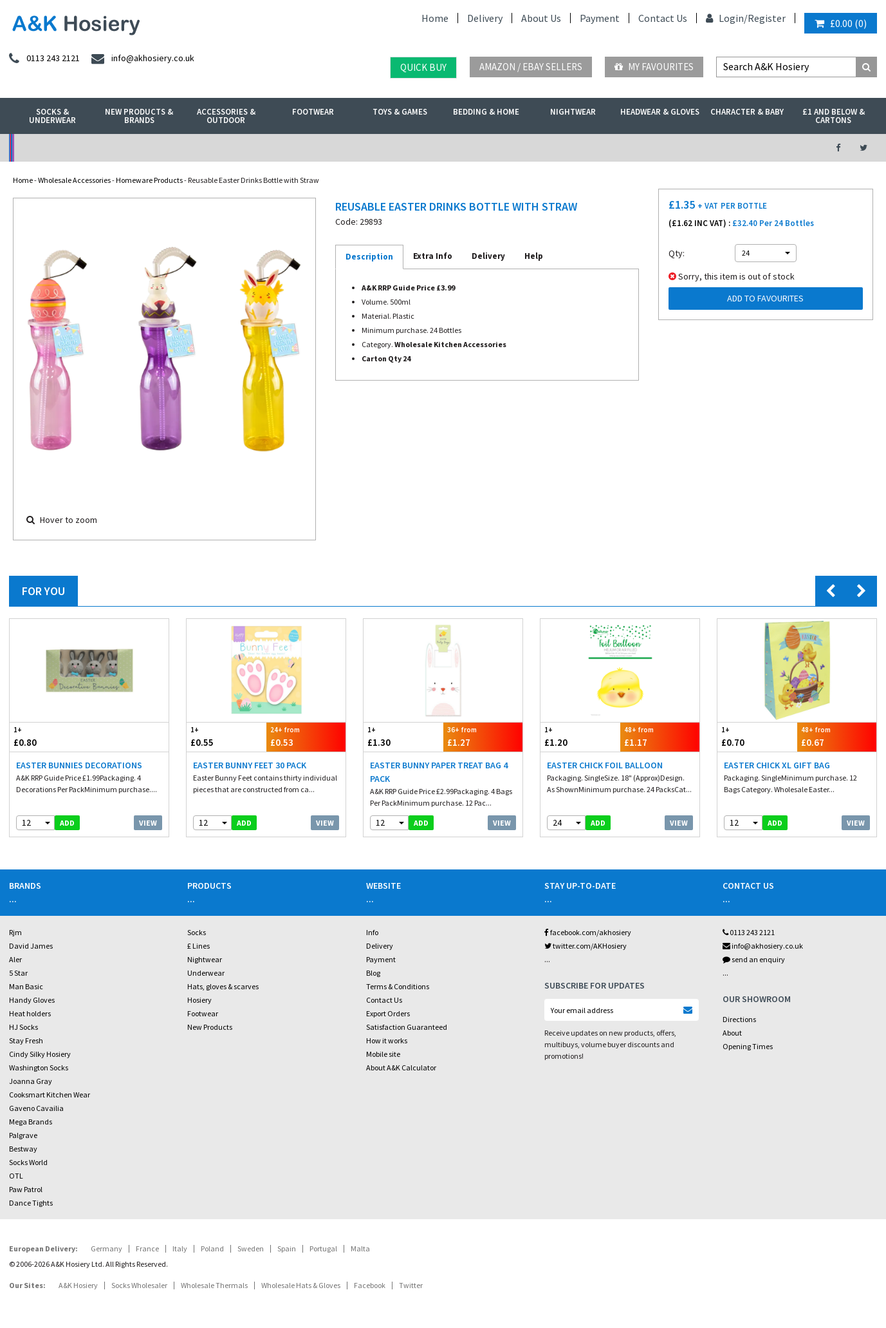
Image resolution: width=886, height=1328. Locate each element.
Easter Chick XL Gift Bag (777, 765)
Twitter (411, 1285)
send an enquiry (754, 959)
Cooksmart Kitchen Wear (49, 1094)
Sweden (250, 1248)
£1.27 (483, 736)
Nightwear (573, 111)
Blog (373, 973)
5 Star (18, 973)
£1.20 (580, 736)
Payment (600, 18)
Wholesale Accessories (74, 180)
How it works (386, 1040)
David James (31, 946)
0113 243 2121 (749, 932)
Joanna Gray (30, 1081)
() (841, 23)
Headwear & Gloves (659, 111)
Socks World (28, 1162)
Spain (286, 1248)
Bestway (23, 1148)
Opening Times (748, 1046)
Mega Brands (30, 1121)
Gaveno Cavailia (36, 1108)
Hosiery (199, 1000)
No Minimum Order (109, 147)
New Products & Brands (139, 116)
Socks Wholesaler (139, 1285)
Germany (106, 1248)
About (732, 1033)
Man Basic (26, 986)
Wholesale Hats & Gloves (300, 1285)
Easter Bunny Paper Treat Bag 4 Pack (439, 771)
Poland (212, 1248)
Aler (15, 959)
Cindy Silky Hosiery (40, 1054)
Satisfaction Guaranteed (406, 1027)
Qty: (677, 253)
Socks (196, 932)
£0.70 (757, 736)
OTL (16, 1176)
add (67, 823)
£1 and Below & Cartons (833, 116)
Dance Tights (31, 1203)
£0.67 (837, 736)
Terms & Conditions (397, 986)
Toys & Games (400, 111)
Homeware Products (149, 180)
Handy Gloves (32, 1000)
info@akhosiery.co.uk (763, 946)
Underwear (206, 973)
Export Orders (388, 1013)
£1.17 (660, 736)
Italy (179, 1248)
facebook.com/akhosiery (587, 932)
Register (767, 18)
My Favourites (654, 67)
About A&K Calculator (401, 1067)
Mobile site (383, 1054)
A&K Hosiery (78, 1285)
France (147, 1248)
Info (372, 932)
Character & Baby (747, 111)
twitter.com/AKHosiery (585, 946)
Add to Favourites (765, 298)
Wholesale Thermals (214, 1285)
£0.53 (306, 736)
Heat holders (30, 1013)
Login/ (727, 18)
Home (434, 18)
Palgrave (23, 1135)
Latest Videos (708, 147)
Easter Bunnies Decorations (79, 765)
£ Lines (198, 946)
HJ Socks (23, 1027)
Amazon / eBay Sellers (530, 67)
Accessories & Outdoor (226, 116)
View (148, 823)
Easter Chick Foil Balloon (605, 765)
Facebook (369, 1285)
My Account (308, 147)
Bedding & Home (486, 111)
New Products (209, 1027)
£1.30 (403, 736)
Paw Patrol (25, 1189)
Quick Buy (423, 67)
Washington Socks (38, 1067)
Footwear (313, 111)
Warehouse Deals (508, 147)
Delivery (485, 18)
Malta (360, 1248)
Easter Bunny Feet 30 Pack (249, 765)
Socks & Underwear (52, 116)
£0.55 (226, 736)
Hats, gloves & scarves (223, 986)
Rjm (15, 932)
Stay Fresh (26, 1040)
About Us (541, 18)
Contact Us (662, 18)
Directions (739, 1019)
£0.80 (50, 736)
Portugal (323, 1248)
